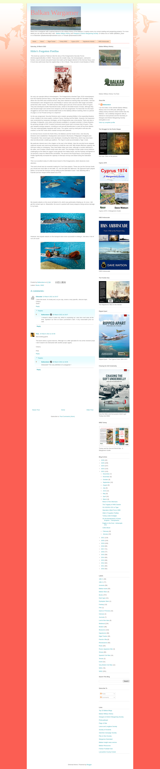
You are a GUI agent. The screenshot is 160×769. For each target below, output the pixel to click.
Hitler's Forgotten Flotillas (110, 513)
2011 (103, 566)
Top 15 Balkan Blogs (105, 710)
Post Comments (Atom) (67, 416)
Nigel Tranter (51, 41)
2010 (103, 568)
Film (100, 607)
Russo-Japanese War (106, 649)
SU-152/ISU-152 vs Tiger (110, 507)
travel (100, 662)
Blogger (89, 764)
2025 (103, 463)
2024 (103, 466)
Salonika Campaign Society (108, 733)
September (106, 482)
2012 (103, 563)
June (104, 491)
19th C (101, 582)
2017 (103, 549)
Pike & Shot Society (105, 736)
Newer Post (36, 410)
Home (34, 41)
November (106, 476)
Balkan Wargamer (54, 12)
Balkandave (45, 314)
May (104, 493)
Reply (38, 306)
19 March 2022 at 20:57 (50, 296)
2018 (103, 546)
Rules (101, 646)
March (105, 499)
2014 (103, 557)
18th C (101, 579)
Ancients (101, 585)
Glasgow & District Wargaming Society (86, 33)
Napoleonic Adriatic (88, 41)
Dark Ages (102, 598)
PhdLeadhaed (103, 720)
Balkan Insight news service (108, 742)
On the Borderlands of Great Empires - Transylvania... (111, 519)
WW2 (42, 285)
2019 (103, 543)
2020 (103, 540)
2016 (103, 552)
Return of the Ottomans (109, 502)
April (104, 496)
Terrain (101, 658)
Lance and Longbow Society (108, 726)
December (106, 474)
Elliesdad (39, 296)
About (42, 41)
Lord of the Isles (104, 620)
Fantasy (101, 604)
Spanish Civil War (104, 655)
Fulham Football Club (106, 749)
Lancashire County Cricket (107, 752)
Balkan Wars (103, 592)
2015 (103, 554)
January (105, 534)
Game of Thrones (104, 611)
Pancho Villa (103, 639)
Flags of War (103, 723)
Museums (102, 630)
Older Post (90, 410)
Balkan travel (103, 588)
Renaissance (103, 642)
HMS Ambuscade (104, 41)
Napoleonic (102, 633)
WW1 (100, 668)
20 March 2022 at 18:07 (60, 314)
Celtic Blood (106, 528)
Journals (101, 617)
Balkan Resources (105, 745)
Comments (104, 697)
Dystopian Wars (104, 601)
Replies (40, 311)
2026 (103, 460)
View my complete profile (107, 122)
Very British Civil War (105, 665)
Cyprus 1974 (75, 41)
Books (38, 285)
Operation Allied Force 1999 (111, 510)
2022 (103, 471)
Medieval (102, 623)
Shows (101, 652)
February (106, 531)
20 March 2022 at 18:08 (60, 362)
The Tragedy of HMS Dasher (111, 504)
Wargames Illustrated (105, 739)
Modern (101, 627)
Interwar (101, 614)
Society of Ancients (105, 729)
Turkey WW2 (63, 41)
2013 (103, 560)
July (104, 488)
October (105, 479)
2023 (103, 468)
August (105, 485)
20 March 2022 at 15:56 (47, 334)
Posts (103, 694)
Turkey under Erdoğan (109, 516)
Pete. (37, 334)
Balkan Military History (63, 33)
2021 (103, 537)
